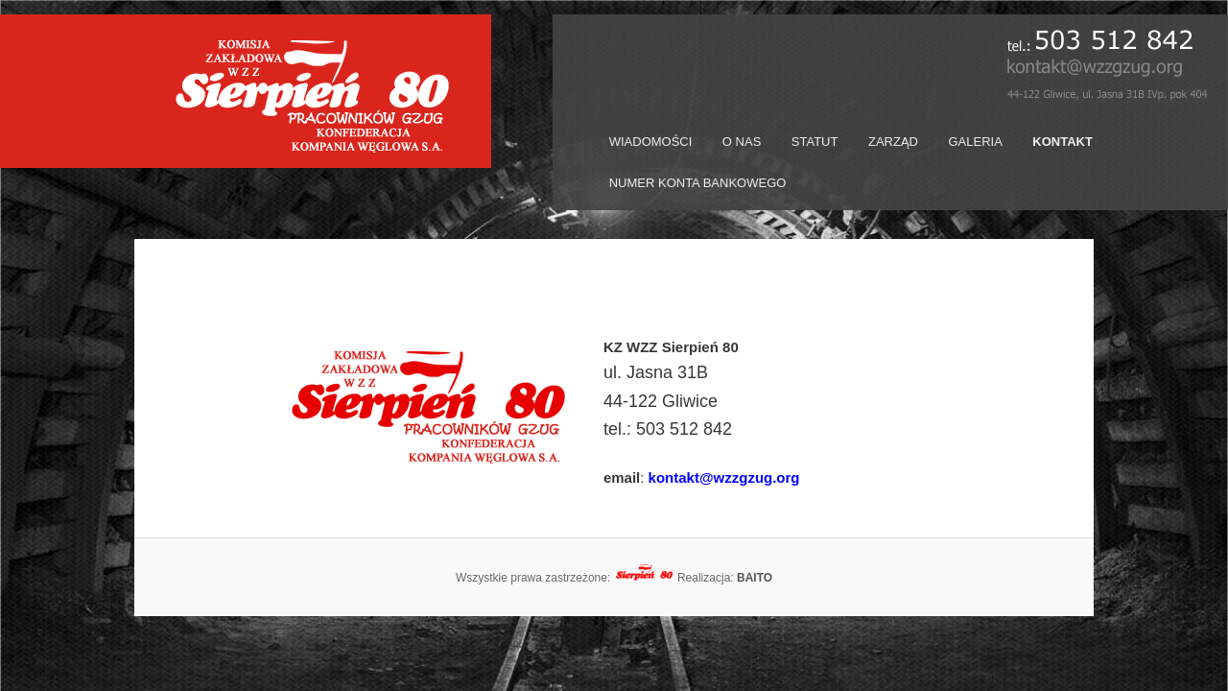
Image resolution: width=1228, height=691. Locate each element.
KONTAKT (1062, 141)
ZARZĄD (893, 141)
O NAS (741, 141)
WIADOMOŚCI (651, 141)
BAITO (754, 577)
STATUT (814, 141)
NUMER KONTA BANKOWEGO (698, 183)
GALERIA (975, 141)
